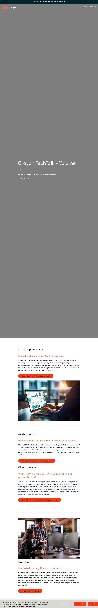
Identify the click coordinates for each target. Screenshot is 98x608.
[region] (49, 603)
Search (83, 7)
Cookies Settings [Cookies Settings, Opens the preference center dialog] (66, 603)
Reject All (80, 603)
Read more (61, 2)
